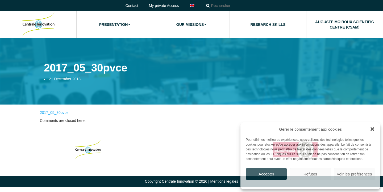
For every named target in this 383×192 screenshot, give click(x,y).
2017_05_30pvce (54, 112)
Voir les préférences (354, 174)
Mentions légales (224, 181)
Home (38, 24)
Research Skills (267, 24)
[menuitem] (192, 5)
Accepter (266, 174)
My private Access (164, 5)
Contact (131, 5)
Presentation (115, 24)
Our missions (191, 24)
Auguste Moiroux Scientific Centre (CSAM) (344, 24)
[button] (372, 129)
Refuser (310, 174)
